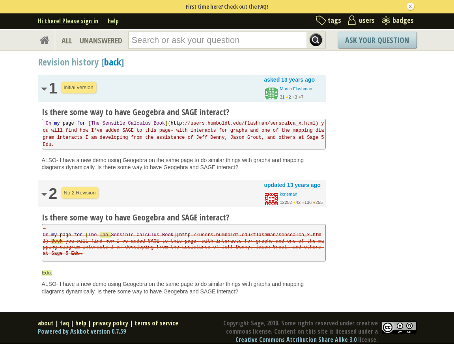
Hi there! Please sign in (68, 21)
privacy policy (110, 323)
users (367, 20)
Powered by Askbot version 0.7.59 (82, 331)
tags (334, 20)
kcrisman (288, 194)
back (112, 61)
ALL (67, 40)
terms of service (156, 323)
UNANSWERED (101, 40)
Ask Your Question (377, 40)
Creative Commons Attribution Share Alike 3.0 (296, 339)
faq (64, 323)
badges (403, 20)
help (113, 21)
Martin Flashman (296, 88)
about (46, 323)
